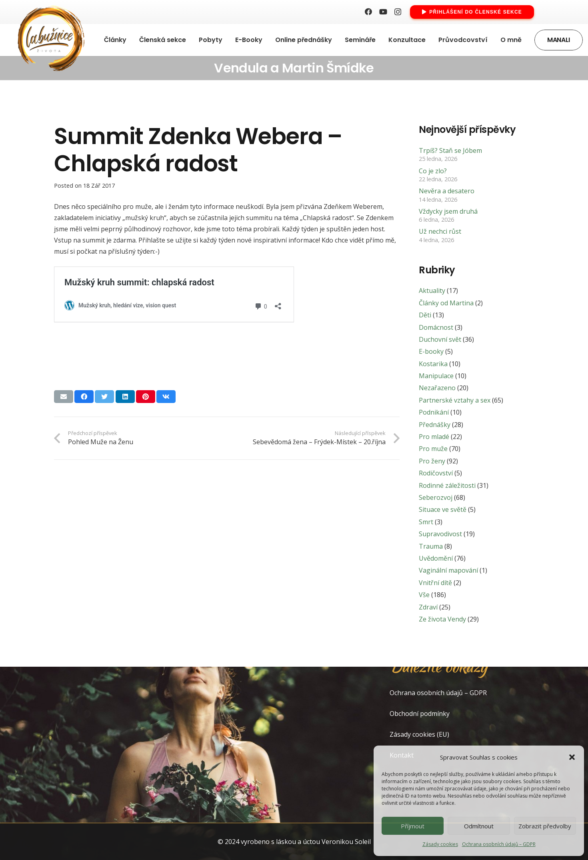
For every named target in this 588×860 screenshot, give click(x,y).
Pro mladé (434, 436)
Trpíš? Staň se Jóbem (450, 150)
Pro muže (433, 448)
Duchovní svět (440, 339)
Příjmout (412, 826)
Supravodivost (440, 533)
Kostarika (433, 363)
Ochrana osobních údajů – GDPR (499, 844)
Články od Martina (446, 303)
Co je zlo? (433, 170)
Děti (425, 315)
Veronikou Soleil (346, 841)
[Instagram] (397, 12)
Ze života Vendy (442, 619)
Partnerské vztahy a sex (454, 400)
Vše (424, 594)
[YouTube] (383, 11)
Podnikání (434, 412)
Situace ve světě (442, 509)
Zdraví (428, 607)
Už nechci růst (440, 231)
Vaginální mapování (448, 570)
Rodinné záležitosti (447, 485)
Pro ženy (432, 461)
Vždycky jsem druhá (448, 211)
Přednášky (434, 424)
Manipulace (436, 375)
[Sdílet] (84, 396)
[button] (572, 757)
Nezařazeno (437, 387)
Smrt (426, 521)
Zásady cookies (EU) (419, 734)
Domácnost (436, 327)
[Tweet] (104, 396)
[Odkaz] (50, 40)
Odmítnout (479, 826)
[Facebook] (368, 11)
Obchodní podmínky (420, 713)
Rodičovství (436, 473)
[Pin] (145, 396)
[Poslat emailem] (63, 396)
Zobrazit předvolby (544, 826)
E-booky (431, 351)
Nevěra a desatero (446, 190)
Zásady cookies (440, 844)
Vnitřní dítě (435, 582)
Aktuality (432, 290)
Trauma (431, 546)
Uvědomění (436, 558)
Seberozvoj (435, 497)
